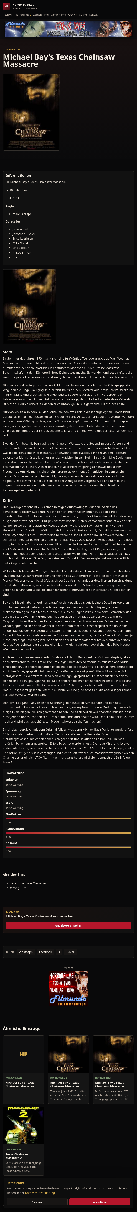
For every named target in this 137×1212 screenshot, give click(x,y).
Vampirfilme (58, 14)
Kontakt (93, 14)
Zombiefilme (41, 14)
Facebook (45, 952)
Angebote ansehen (68, 925)
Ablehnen (37, 1202)
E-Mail (70, 952)
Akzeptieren (100, 1202)
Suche (83, 14)
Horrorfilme (22, 14)
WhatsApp (26, 952)
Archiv (72, 14)
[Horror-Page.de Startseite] (21, 6)
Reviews (8, 14)
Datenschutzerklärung (40, 1193)
